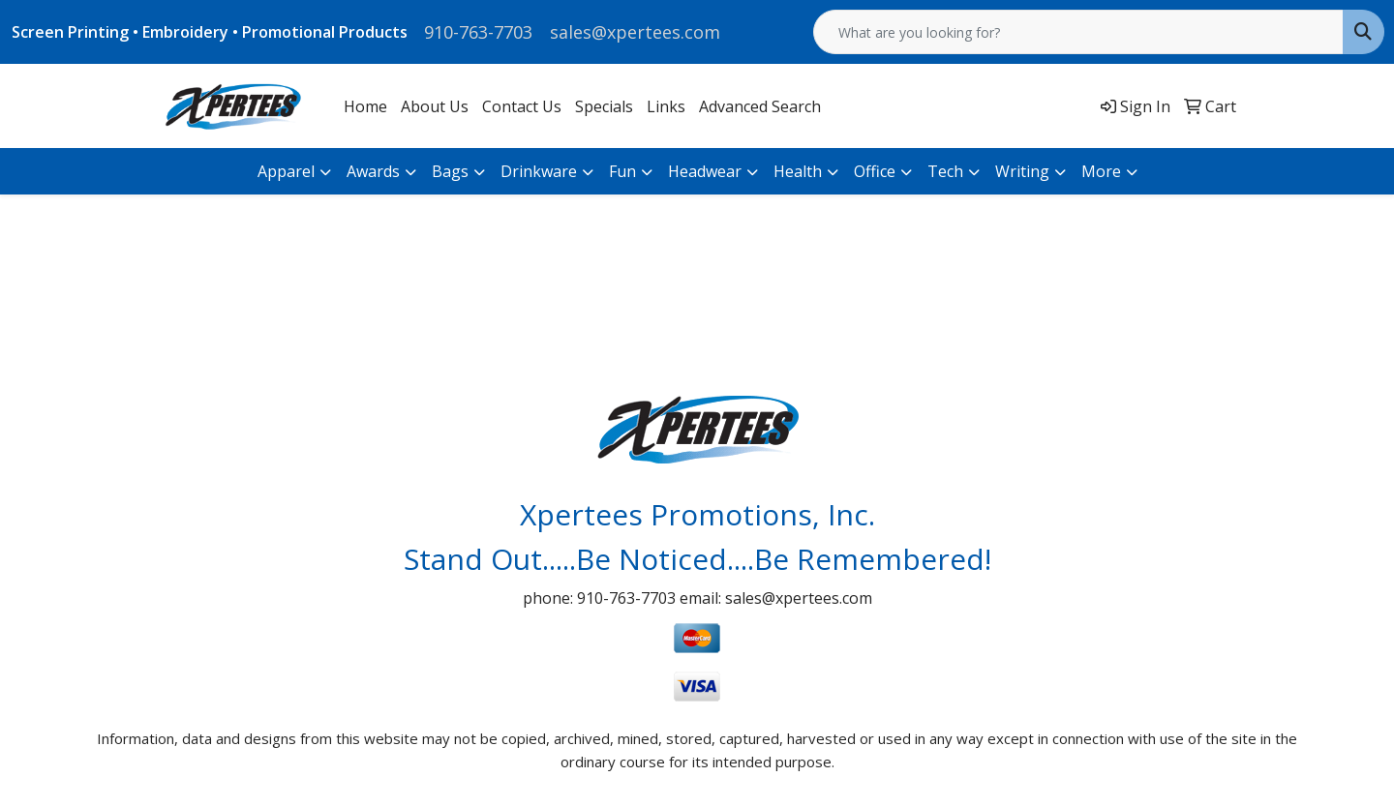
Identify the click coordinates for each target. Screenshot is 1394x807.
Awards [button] (373, 171)
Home (365, 106)
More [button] (1101, 171)
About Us (435, 106)
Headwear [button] (705, 171)
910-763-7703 (478, 32)
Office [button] (874, 171)
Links (666, 106)
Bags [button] (450, 171)
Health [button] (797, 171)
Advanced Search (760, 106)
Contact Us (521, 106)
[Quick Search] (1078, 32)
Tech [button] (945, 171)
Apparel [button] (286, 171)
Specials (604, 106)
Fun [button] (622, 171)
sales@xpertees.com (635, 32)
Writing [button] (1022, 171)
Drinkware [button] (538, 171)
